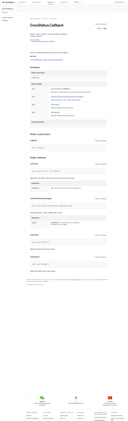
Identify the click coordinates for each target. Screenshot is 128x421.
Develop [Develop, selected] (50, 2)
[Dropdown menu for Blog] (81, 2)
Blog (77, 2)
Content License (76, 279)
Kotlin (99, 28)
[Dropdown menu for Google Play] (69, 2)
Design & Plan (36, 2)
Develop (45, 18)
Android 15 (80, 415)
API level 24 (103, 24)
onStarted (54, 104)
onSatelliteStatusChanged (60, 97)
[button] (11, 20)
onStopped (54, 112)
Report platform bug (116, 415)
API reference (7, 9)
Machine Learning (48, 418)
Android (28, 415)
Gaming (45, 415)
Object (39, 36)
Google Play (63, 2)
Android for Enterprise (32, 418)
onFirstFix (54, 89)
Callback (35, 77)
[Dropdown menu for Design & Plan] (43, 2)
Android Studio (120, 2)
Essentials (22, 2)
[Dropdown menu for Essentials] (27, 2)
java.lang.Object (34, 40)
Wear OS (62, 418)
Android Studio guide (100, 417)
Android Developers (35, 18)
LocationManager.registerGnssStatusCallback (46, 60)
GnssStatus (73, 97)
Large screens (64, 415)
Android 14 (80, 418)
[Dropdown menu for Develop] (55, 2)
